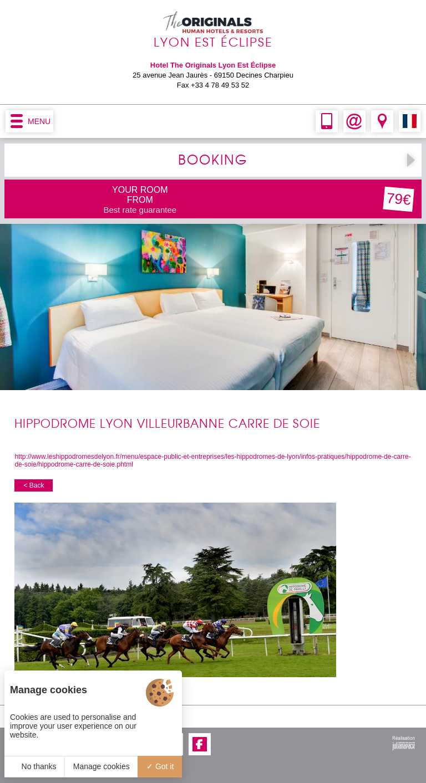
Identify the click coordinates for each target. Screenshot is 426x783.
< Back (33, 485)
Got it (160, 766)
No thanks (35, 766)
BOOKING (212, 160)
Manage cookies (101, 766)
